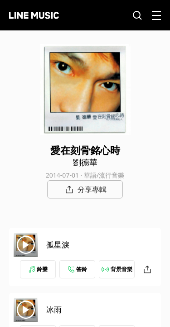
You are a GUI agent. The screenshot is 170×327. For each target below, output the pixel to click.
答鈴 (77, 269)
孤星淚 (57, 244)
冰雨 (54, 309)
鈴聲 (38, 269)
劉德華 (85, 162)
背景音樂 (117, 269)
